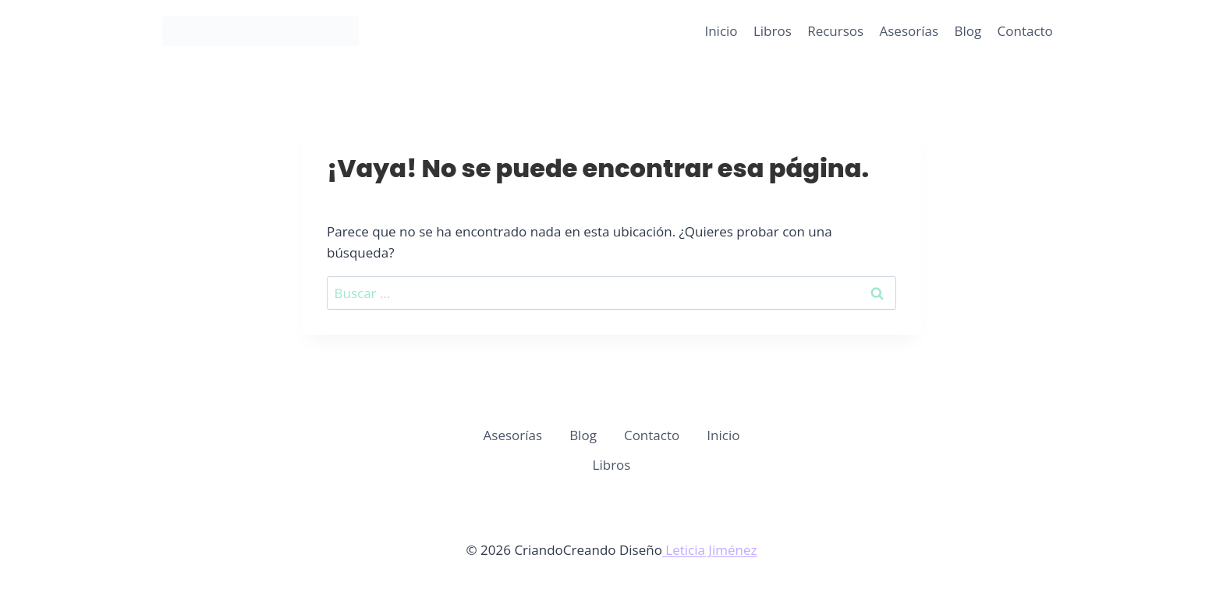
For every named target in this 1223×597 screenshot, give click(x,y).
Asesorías (909, 31)
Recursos (835, 31)
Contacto (1025, 31)
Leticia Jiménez (709, 550)
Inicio (720, 31)
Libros (772, 31)
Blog (967, 31)
